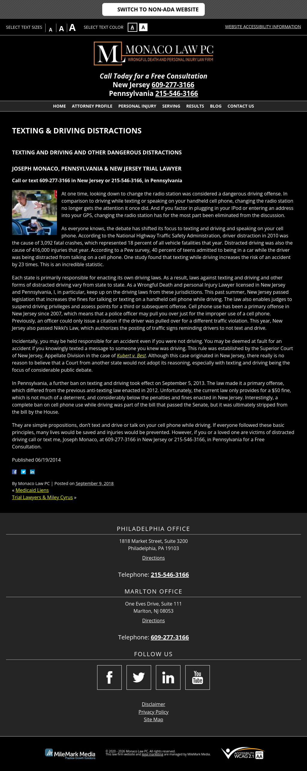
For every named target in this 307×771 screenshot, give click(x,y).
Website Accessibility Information (263, 26)
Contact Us (241, 106)
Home (59, 106)
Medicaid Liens (32, 490)
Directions (153, 558)
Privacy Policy (153, 712)
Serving (171, 106)
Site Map (153, 719)
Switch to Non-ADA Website (157, 9)
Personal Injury (137, 106)
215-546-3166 (176, 93)
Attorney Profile (92, 106)
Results (195, 106)
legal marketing (152, 754)
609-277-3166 (173, 84)
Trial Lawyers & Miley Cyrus (42, 497)
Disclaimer (153, 704)
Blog (216, 106)
